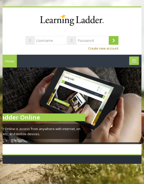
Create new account (103, 48)
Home (9, 61)
